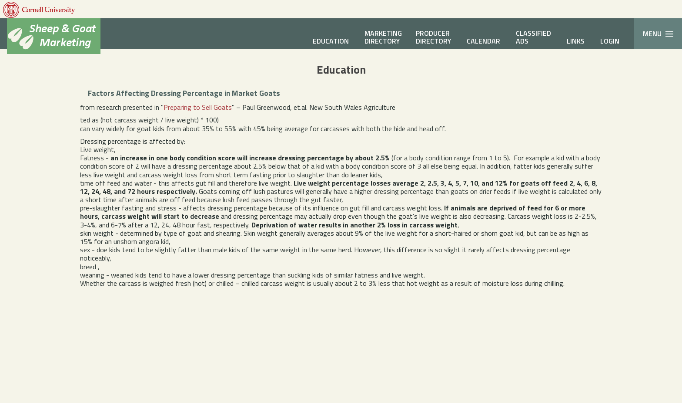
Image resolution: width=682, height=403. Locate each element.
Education (331, 41)
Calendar (483, 41)
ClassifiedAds (533, 37)
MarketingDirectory (383, 37)
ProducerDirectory (433, 37)
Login (609, 41)
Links (576, 41)
